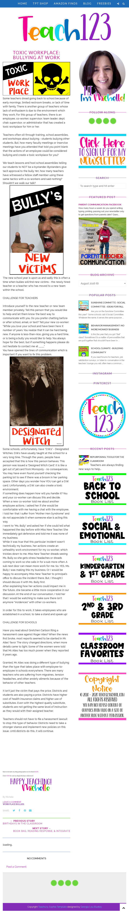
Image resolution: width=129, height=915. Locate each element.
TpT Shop (40, 3)
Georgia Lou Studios (91, 906)
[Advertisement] (102, 748)
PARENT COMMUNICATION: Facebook (100, 204)
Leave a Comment (12, 802)
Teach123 (43, 906)
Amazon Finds (66, 3)
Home (22, 3)
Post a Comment (16, 866)
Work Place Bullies (13, 804)
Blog (87, 3)
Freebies (104, 3)
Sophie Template (58, 906)
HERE (36, 771)
